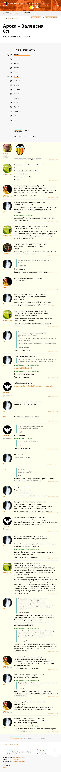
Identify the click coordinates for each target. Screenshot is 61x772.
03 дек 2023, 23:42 (53, 289)
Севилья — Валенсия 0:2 (10, 14)
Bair (4, 211)
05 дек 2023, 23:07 (53, 396)
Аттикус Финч (7, 174)
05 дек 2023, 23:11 (53, 449)
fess (4, 416)
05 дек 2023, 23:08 (53, 411)
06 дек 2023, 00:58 (53, 512)
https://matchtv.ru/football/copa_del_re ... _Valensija (33, 386)
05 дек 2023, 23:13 (53, 464)
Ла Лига (46, 4)
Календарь (36, 4)
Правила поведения (19, 761)
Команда (35, 5)
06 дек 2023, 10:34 (53, 594)
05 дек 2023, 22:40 (53, 377)
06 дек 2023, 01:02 (53, 531)
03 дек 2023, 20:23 (53, 221)
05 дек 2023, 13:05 (53, 326)
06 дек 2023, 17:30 (53, 731)
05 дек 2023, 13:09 (53, 351)
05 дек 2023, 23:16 (53, 496)
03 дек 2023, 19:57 (53, 180)
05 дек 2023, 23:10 (53, 421)
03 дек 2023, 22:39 (53, 239)
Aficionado (6, 392)
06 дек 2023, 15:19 (53, 713)
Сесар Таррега (42, 750)
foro (10, 3)
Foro (4, 18)
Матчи (9, 18)
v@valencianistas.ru (18, 757)
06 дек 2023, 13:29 (53, 669)
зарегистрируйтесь (51, 17)
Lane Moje (6, 253)
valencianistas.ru (21, 3)
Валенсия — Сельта (30, 14)
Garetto (5, 195)
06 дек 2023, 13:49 (53, 696)
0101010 (5, 154)
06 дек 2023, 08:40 (53, 558)
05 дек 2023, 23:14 (53, 481)
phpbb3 (5, 767)
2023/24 (15, 18)
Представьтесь (35, 17)
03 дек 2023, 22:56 (53, 255)
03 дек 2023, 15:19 (53, 159)
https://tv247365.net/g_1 (23, 368)
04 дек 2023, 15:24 (53, 305)
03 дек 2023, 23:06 (53, 273)
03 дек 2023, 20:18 (53, 197)
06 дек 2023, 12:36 (53, 651)
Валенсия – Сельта (13, 750)
